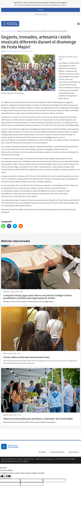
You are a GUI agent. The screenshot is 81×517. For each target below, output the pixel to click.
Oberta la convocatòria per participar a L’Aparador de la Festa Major (38, 418)
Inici (2, 31)
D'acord (40, 10)
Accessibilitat (74, 452)
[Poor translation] (8, 477)
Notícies (13, 31)
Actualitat (7, 31)
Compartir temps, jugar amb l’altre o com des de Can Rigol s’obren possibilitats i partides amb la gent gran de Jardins (37, 297)
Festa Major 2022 (27, 51)
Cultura (8, 51)
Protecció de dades (57, 452)
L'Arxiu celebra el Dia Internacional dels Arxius (26, 357)
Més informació (41, 14)
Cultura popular (16, 51)
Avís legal (42, 452)
